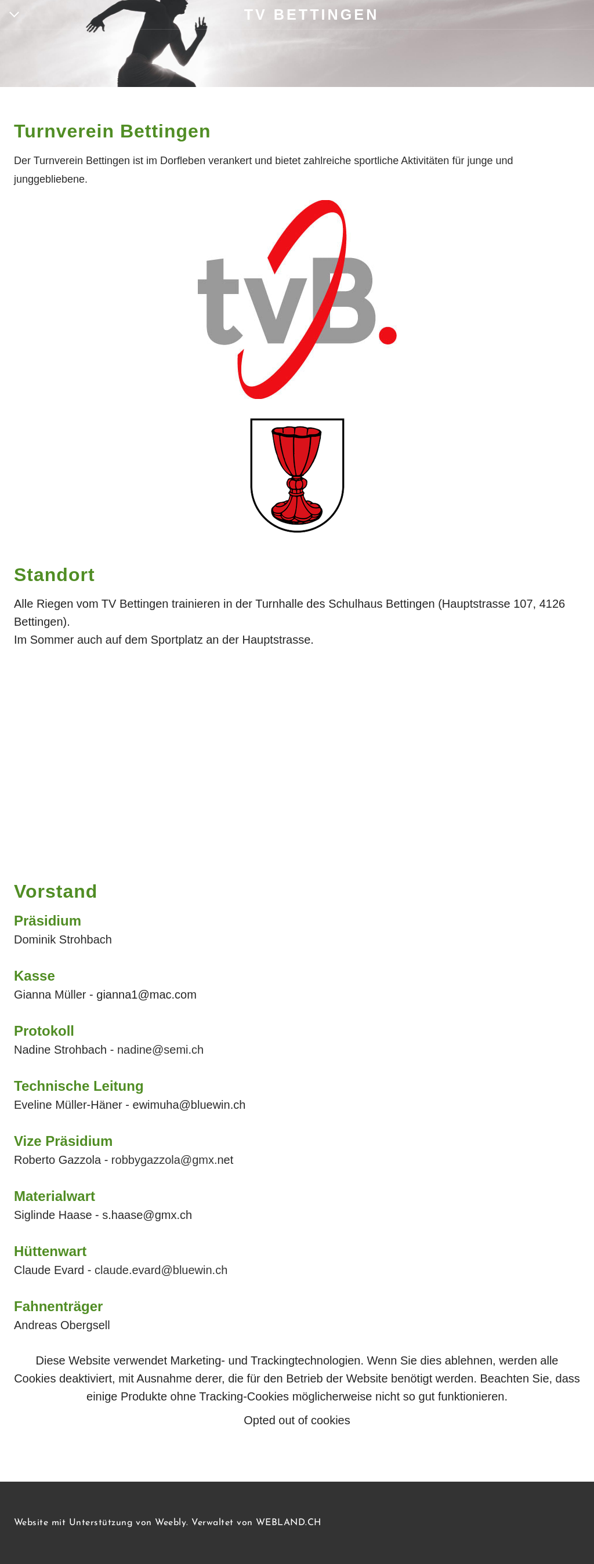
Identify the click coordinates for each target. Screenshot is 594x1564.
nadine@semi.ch (160, 1049)
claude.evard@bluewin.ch (161, 1270)
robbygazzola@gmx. (164, 1159)
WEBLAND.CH (288, 1522)
